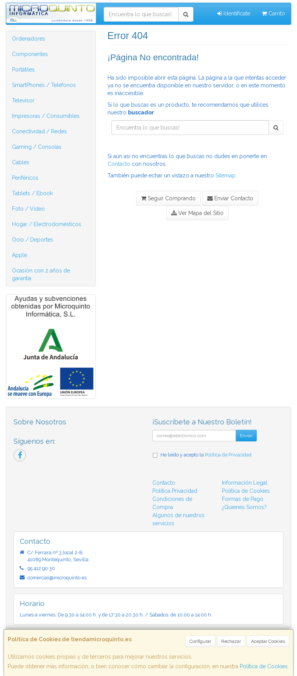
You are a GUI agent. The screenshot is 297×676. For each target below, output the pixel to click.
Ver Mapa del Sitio (197, 213)
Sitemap (225, 175)
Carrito (273, 13)
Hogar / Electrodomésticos (46, 224)
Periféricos (25, 178)
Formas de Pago (242, 499)
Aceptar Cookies (268, 641)
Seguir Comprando (168, 198)
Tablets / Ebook (32, 193)
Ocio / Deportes (32, 240)
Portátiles (23, 69)
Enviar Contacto (230, 198)
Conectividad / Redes (39, 131)
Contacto (119, 164)
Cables (20, 162)
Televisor (23, 100)
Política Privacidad (174, 491)
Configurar (200, 641)
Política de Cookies (264, 666)
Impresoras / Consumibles (46, 116)
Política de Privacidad (228, 455)
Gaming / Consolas (36, 147)
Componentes (30, 54)
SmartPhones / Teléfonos (44, 85)
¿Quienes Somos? (244, 507)
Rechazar (231, 641)
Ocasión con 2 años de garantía (41, 274)
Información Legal (244, 483)
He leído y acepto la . (206, 455)
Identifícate (233, 13)
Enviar (246, 435)
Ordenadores (28, 39)
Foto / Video (28, 209)
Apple (19, 255)
